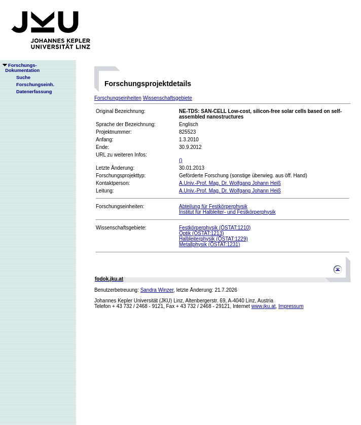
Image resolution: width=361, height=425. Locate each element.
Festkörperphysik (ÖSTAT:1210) (214, 227)
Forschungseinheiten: (120, 206)
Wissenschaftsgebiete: (121, 227)
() (181, 160)
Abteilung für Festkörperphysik (213, 206)
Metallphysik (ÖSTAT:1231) (209, 244)
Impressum (290, 306)
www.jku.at (263, 306)
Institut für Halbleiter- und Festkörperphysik (227, 212)
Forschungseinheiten (117, 98)
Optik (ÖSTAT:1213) (201, 233)
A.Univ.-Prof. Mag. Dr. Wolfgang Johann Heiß (230, 183)
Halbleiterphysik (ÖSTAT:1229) (213, 239)
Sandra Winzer (157, 290)
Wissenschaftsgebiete (167, 98)
